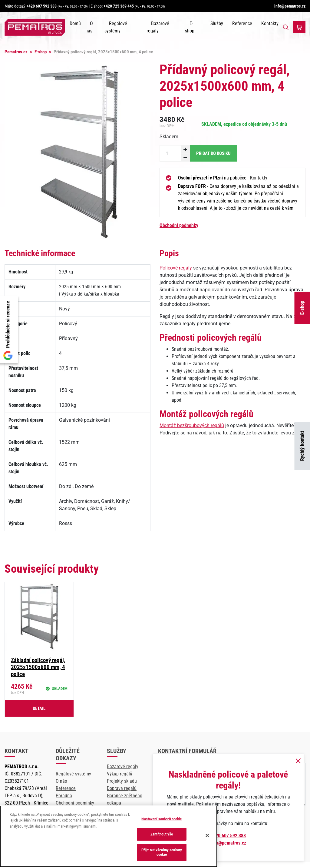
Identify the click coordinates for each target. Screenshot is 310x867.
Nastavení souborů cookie (161, 819)
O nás (61, 781)
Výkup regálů (119, 774)
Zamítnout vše (161, 834)
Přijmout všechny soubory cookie (161, 852)
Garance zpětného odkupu (124, 799)
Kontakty (270, 23)
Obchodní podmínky (179, 225)
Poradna (64, 795)
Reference (242, 23)
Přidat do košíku (213, 153)
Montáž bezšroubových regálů (192, 425)
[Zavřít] (207, 835)
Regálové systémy (73, 774)
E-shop (302, 308)
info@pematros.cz (289, 6)
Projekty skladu (122, 781)
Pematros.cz (16, 52)
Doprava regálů (122, 788)
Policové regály (176, 268)
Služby (216, 23)
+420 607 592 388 (41, 6)
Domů (75, 23)
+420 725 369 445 (119, 6)
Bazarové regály (122, 766)
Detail (39, 708)
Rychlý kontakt (302, 446)
